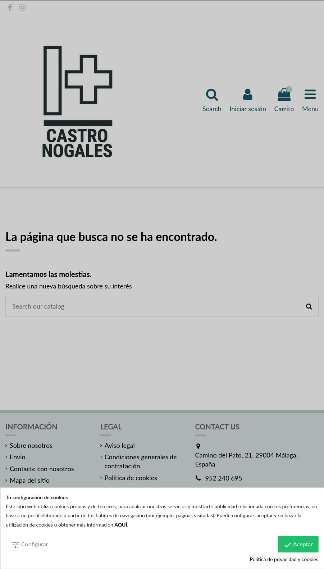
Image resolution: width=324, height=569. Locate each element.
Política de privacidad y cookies (284, 559)
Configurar (29, 545)
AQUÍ (120, 525)
